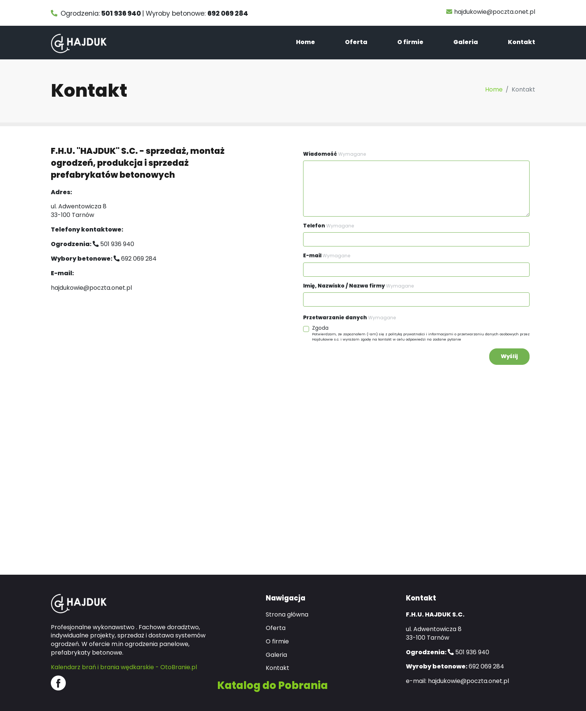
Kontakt (521, 42)
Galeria (465, 42)
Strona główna (287, 615)
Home (305, 42)
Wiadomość (334, 154)
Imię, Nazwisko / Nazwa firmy (358, 285)
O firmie (410, 42)
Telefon (328, 225)
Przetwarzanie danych (349, 317)
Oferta (356, 42)
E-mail (326, 255)
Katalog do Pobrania (272, 685)
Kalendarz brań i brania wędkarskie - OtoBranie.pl (124, 667)
